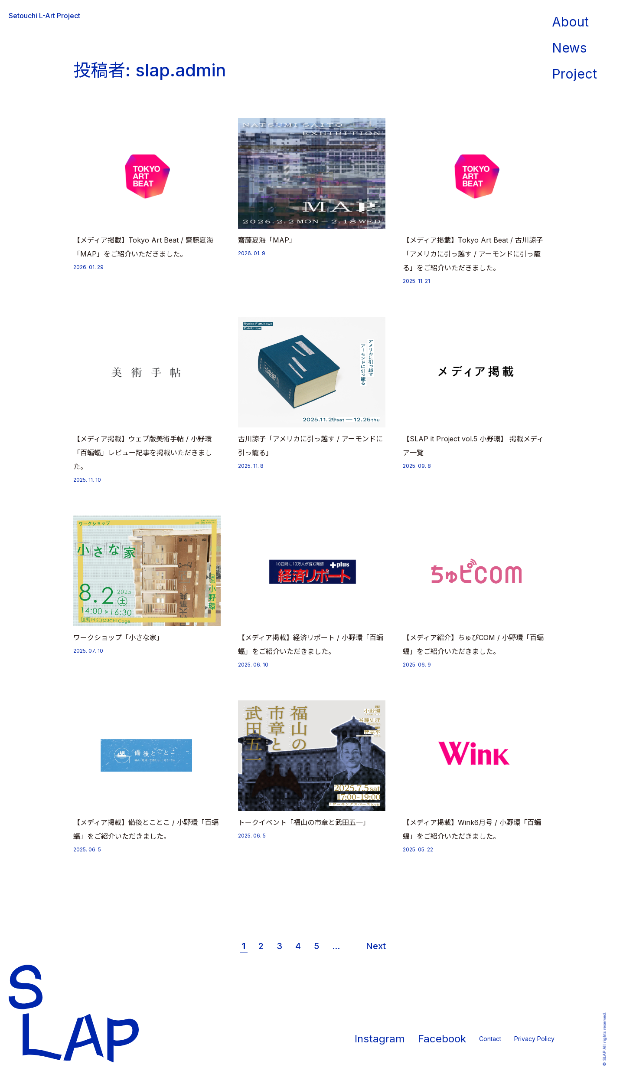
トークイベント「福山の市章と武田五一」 (304, 822)
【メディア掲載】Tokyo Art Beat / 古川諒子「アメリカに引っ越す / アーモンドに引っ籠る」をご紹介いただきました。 (473, 254)
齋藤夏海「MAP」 (267, 240)
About (570, 22)
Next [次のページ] (376, 946)
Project (574, 74)
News (569, 48)
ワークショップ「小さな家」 (118, 637)
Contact (490, 1038)
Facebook (442, 1038)
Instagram (380, 1038)
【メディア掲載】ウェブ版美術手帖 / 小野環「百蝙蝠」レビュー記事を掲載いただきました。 (142, 452)
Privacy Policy (534, 1038)
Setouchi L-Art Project (44, 15)
